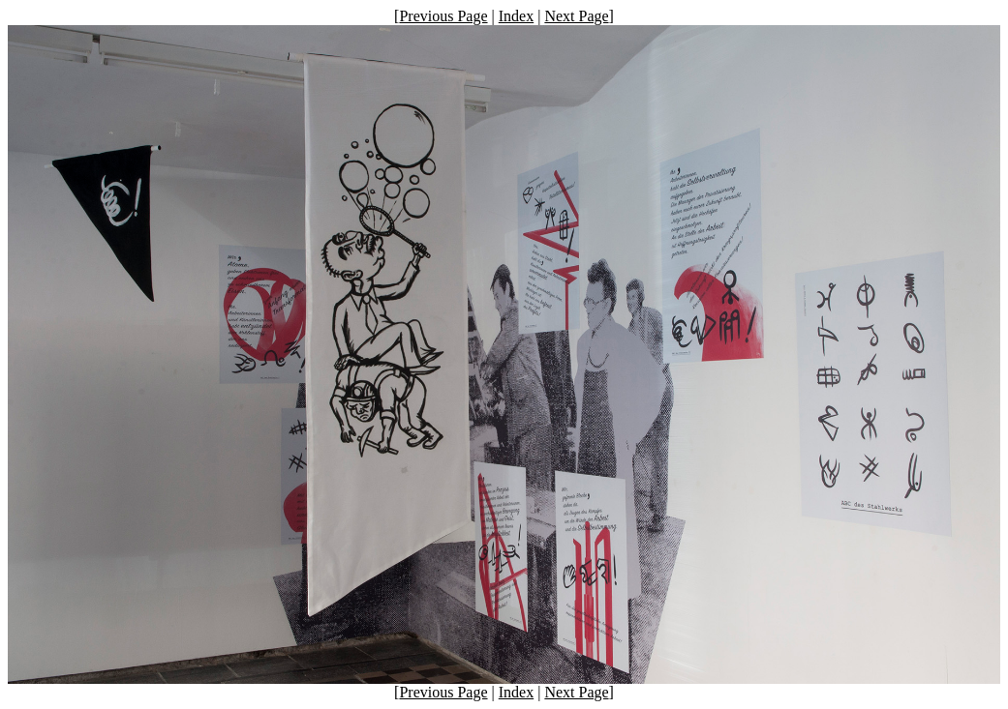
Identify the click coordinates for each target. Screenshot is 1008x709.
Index (516, 16)
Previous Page (443, 16)
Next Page (576, 16)
